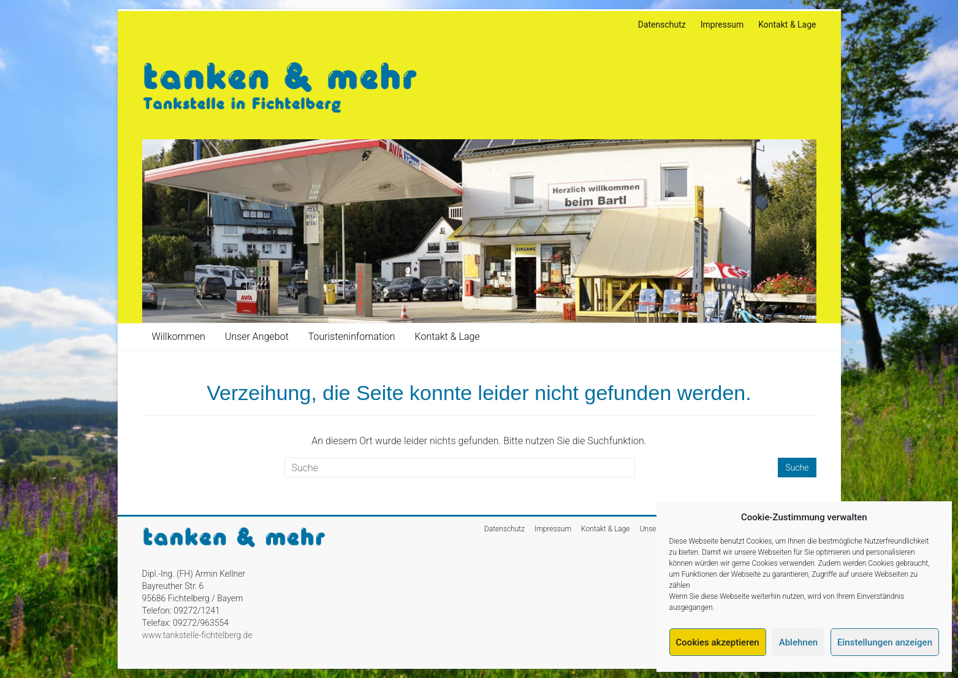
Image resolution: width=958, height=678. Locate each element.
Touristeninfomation (351, 336)
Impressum (722, 24)
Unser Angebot (257, 336)
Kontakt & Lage (787, 24)
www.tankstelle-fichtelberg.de (197, 635)
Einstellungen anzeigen (884, 642)
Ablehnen (798, 642)
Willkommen (178, 336)
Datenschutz (662, 24)
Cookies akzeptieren (717, 642)
